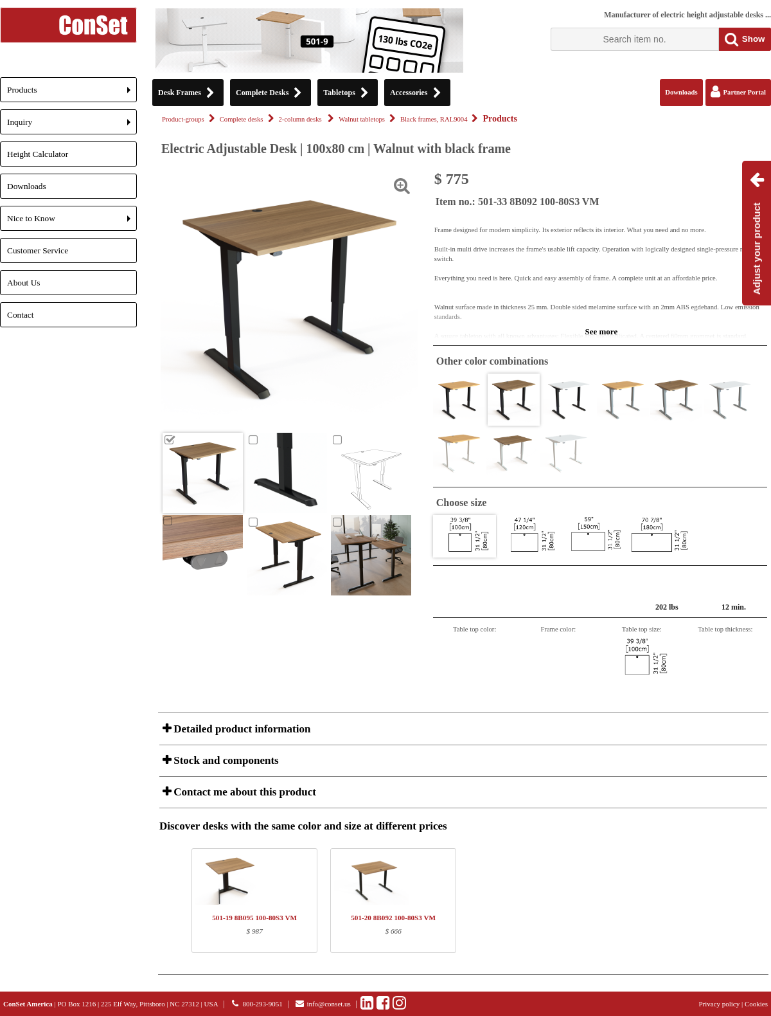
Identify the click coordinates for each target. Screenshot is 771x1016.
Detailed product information (240, 729)
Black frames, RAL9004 (433, 119)
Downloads (26, 186)
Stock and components (225, 760)
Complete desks (241, 119)
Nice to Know (72, 222)
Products (72, 93)
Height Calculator (37, 154)
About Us (23, 282)
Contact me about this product (243, 792)
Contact (20, 315)
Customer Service (37, 250)
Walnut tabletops (362, 119)
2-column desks (301, 119)
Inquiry (72, 125)
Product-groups (183, 119)
